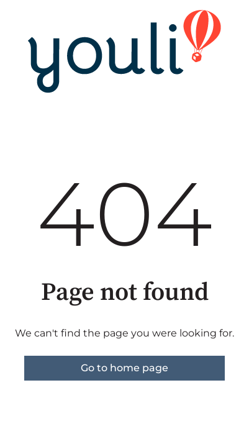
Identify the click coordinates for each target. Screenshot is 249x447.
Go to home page (124, 368)
